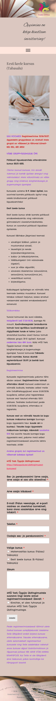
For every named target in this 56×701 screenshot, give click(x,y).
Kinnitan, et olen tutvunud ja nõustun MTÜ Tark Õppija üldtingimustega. (25, 606)
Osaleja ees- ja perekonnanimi (26, 535)
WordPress (34, 697)
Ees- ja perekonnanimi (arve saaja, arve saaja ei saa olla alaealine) (27, 478)
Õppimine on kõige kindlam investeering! (34, 32)
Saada (12, 618)
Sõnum (11, 569)
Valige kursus (16, 547)
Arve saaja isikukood (20, 491)
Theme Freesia (41, 694)
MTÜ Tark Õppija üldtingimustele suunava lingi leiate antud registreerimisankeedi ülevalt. (26, 595)
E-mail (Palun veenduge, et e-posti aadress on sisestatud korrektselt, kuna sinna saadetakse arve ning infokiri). (27, 508)
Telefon (12, 524)
